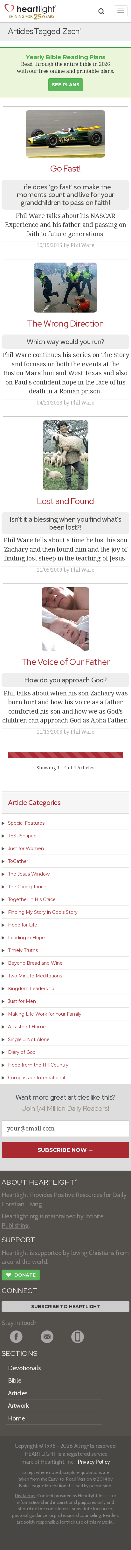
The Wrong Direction (65, 323)
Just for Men (22, 1001)
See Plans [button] (65, 85)
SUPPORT (18, 1239)
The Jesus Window (29, 874)
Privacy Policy (94, 1461)
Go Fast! (65, 168)
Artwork (18, 1405)
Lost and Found (65, 501)
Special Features (26, 823)
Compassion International (36, 1078)
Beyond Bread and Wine (35, 963)
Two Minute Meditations (35, 976)
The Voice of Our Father (65, 661)
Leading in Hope (26, 938)
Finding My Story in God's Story (43, 912)
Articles (17, 1393)
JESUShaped (22, 836)
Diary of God (22, 1052)
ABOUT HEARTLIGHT (39, 1182)
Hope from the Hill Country (38, 1065)
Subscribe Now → (66, 1150)
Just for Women (26, 848)
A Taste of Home (27, 1027)
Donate (21, 1275)
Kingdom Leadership (31, 988)
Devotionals (24, 1368)
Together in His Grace (32, 899)
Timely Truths (23, 950)
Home (16, 1418)
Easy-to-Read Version (70, 1479)
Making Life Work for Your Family (44, 1014)
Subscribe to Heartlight (65, 1306)
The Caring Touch (27, 887)
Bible (14, 1380)
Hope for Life (22, 925)
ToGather (18, 861)
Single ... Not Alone (29, 1039)
